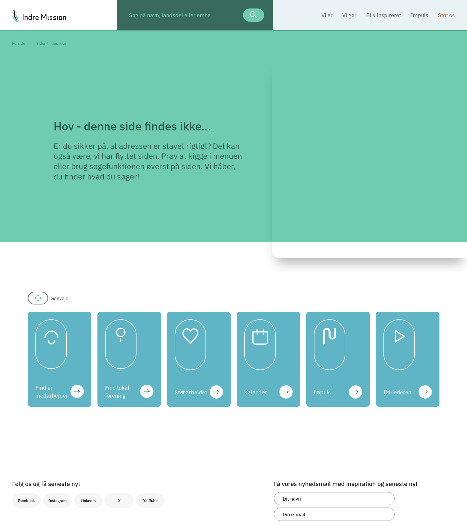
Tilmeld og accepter (306, 448)
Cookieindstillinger (30, 479)
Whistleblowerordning (33, 472)
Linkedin (88, 390)
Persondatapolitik (29, 465)
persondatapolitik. (315, 433)
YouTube (150, 390)
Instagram (57, 390)
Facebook (26, 390)
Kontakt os (22, 492)
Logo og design (26, 486)
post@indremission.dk (108, 486)
